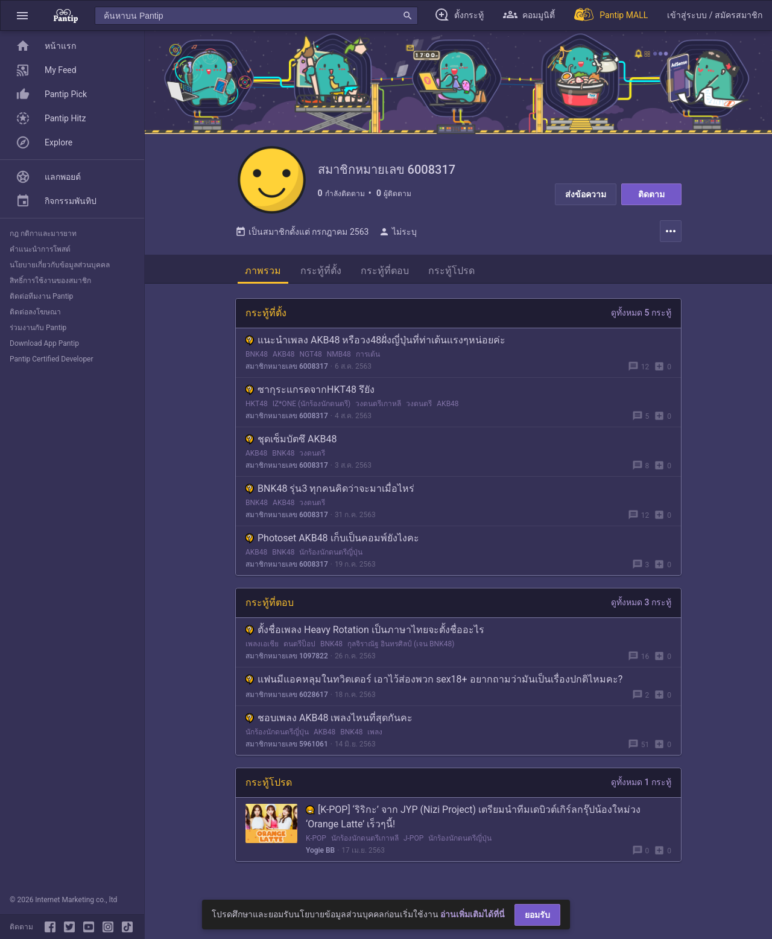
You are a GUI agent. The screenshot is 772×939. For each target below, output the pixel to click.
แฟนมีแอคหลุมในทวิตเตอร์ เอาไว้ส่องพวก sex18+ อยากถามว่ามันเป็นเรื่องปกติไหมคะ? (433, 684)
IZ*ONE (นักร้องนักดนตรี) (312, 408)
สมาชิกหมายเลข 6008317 (286, 371)
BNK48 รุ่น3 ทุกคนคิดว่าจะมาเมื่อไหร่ (329, 493)
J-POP (413, 843)
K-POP (316, 843)
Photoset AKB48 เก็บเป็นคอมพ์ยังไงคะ (332, 543)
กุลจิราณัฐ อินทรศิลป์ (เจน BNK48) (400, 649)
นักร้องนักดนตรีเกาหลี (365, 843)
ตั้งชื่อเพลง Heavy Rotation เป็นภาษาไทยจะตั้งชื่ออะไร (364, 634)
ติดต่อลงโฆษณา (35, 312)
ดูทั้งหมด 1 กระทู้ (641, 787)
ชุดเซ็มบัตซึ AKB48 (291, 444)
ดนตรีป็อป (299, 649)
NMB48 (339, 359)
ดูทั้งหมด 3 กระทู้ (641, 607)
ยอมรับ (537, 915)
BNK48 (256, 359)
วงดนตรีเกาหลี (378, 408)
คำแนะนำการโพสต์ (40, 249)
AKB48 (283, 359)
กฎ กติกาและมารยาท (43, 233)
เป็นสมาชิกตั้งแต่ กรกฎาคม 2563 (302, 236)
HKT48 (256, 408)
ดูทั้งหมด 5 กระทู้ (641, 317)
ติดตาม (651, 194)
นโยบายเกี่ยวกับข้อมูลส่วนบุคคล (60, 265)
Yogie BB (320, 855)
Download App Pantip (44, 343)
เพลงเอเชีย (262, 649)
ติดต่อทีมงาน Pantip (41, 296)
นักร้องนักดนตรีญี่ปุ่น (330, 557)
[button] (22, 15)
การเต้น (368, 359)
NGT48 (310, 359)
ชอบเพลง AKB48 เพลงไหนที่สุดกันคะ (329, 722)
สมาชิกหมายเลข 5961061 (286, 749)
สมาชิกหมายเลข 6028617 (286, 699)
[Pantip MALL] (611, 15)
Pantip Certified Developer (51, 359)
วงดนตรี (419, 408)
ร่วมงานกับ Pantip (38, 327)
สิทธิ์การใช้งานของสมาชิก (50, 280)
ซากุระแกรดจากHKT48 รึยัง (310, 394)
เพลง (374, 737)
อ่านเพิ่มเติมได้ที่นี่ (472, 914)
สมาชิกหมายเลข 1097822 (286, 661)
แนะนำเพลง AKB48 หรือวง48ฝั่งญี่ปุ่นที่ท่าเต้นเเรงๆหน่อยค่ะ (375, 345)
